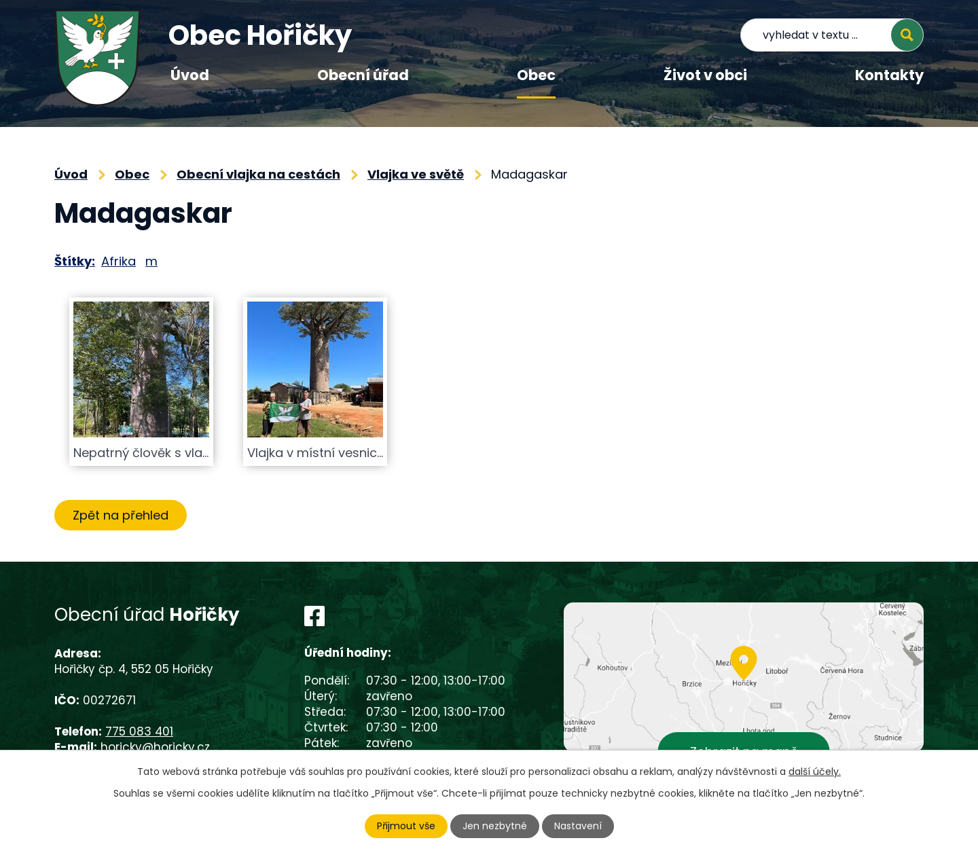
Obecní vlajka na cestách (258, 174)
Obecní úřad (363, 75)
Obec (536, 75)
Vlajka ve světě (415, 174)
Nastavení (578, 826)
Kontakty (889, 75)
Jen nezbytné (495, 826)
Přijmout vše (406, 826)
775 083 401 (139, 731)
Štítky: (74, 261)
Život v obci (705, 75)
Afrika (118, 261)
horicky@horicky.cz (155, 747)
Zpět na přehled (120, 515)
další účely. (815, 771)
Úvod (189, 75)
